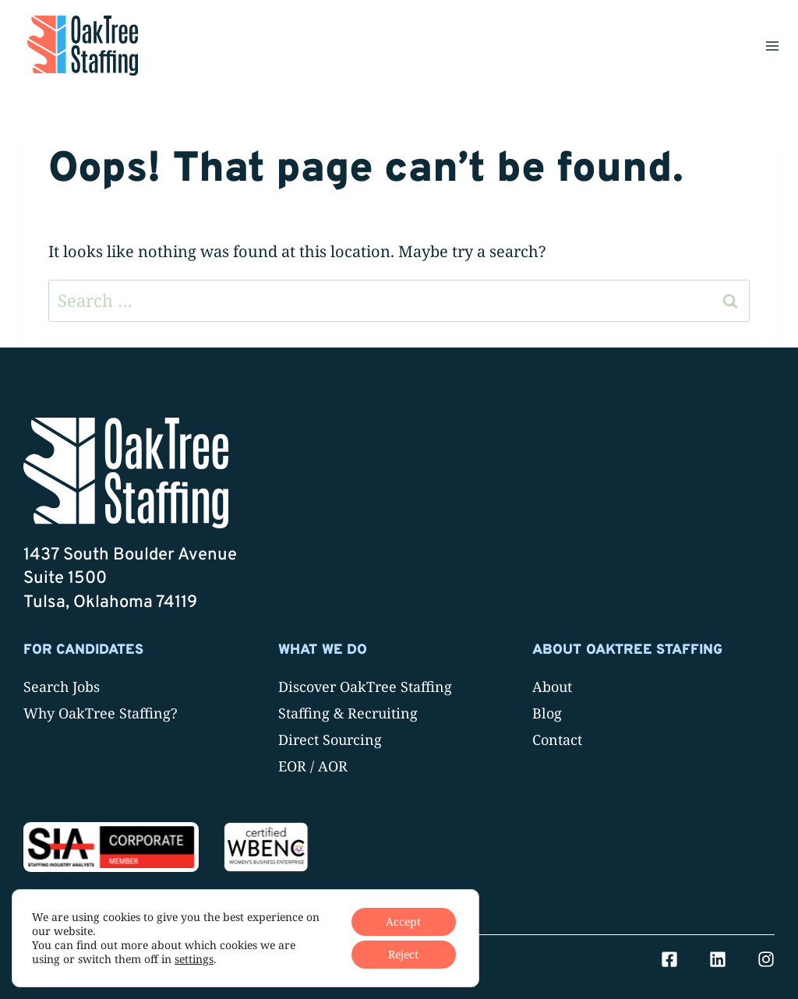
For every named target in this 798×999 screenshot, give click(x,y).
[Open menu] (771, 46)
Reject (403, 954)
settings (194, 959)
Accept (403, 921)
